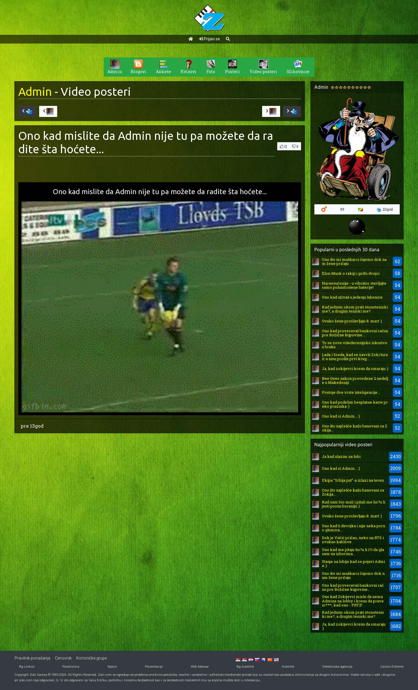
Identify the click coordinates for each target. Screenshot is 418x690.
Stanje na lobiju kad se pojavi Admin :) (353, 563)
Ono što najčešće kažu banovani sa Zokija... (354, 428)
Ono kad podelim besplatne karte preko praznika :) (355, 404)
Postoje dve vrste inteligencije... (351, 392)
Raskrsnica (70, 667)
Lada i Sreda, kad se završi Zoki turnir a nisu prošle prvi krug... (355, 356)
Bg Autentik (245, 667)
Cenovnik (63, 658)
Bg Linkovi (27, 667)
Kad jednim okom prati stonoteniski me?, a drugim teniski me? (355, 309)
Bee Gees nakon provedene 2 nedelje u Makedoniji (355, 380)
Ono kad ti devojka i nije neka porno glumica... (353, 527)
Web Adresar (200, 667)
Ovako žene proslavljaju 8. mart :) (352, 321)
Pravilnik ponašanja (32, 658)
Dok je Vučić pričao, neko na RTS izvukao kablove (353, 539)
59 (342, 209)
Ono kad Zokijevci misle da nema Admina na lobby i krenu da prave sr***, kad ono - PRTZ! (353, 601)
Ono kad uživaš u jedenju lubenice (352, 297)
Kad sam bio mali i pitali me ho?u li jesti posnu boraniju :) (353, 504)
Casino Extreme (391, 667)
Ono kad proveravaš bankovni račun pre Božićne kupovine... (355, 332)
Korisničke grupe (91, 658)
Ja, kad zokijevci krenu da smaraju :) (355, 368)
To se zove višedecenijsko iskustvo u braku (354, 344)
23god (384, 209)
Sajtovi (112, 667)
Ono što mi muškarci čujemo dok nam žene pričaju (354, 261)
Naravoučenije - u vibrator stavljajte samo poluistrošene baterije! (354, 285)
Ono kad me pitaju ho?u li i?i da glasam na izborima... (353, 551)
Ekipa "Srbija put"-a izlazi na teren (353, 480)
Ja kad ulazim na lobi (341, 456)
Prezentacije (154, 667)
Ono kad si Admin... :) (341, 416)
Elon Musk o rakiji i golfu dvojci (350, 273)
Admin (35, 91)
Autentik (288, 667)
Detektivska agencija (337, 667)
